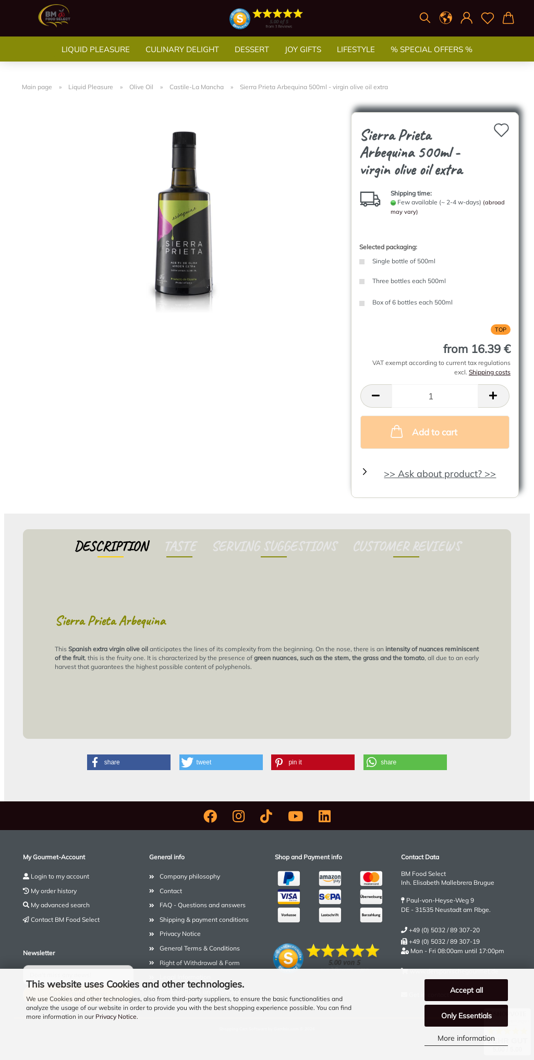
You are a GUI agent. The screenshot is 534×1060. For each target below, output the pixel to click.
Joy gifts (303, 60)
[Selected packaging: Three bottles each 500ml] (435, 281)
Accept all (466, 990)
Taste (179, 546)
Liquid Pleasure (96, 60)
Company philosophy (190, 876)
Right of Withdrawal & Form (200, 963)
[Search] (425, 18)
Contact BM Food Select (65, 919)
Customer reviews (406, 546)
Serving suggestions (273, 546)
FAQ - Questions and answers (203, 905)
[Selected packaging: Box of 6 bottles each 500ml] (435, 303)
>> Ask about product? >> (440, 474)
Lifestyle (356, 60)
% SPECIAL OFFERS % (431, 60)
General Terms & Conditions (200, 948)
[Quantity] (435, 396)
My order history (54, 891)
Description (111, 546)
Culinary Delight (182, 60)
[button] (445, 18)
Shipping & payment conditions (204, 919)
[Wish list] (487, 18)
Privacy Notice (116, 1016)
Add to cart (423, 431)
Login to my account (60, 876)
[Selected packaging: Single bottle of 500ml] (435, 262)
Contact (171, 891)
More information (466, 1038)
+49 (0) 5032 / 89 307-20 (444, 930)
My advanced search (60, 905)
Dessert (252, 60)
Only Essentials (466, 1015)
